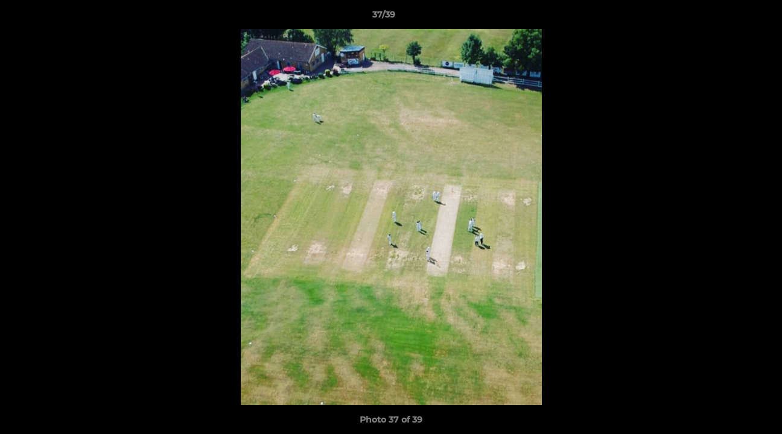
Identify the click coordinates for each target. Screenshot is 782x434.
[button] (731, 17)
